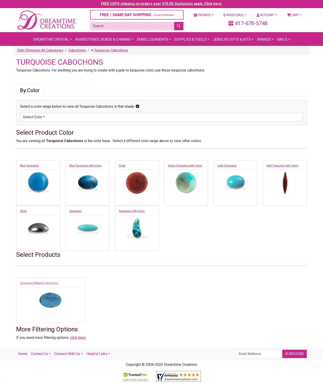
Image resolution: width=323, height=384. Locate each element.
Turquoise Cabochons (109, 50)
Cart (293, 15)
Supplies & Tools (190, 39)
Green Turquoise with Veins (185, 165)
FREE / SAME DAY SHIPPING (137, 14)
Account (266, 15)
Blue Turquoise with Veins (85, 165)
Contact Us (39, 354)
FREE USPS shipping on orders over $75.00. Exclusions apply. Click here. (161, 4)
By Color (30, 90)
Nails (282, 39)
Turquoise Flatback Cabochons (39, 284)
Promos (202, 15)
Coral (122, 165)
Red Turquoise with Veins (282, 165)
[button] (137, 106)
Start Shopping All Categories (40, 50)
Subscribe (294, 354)
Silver (23, 211)
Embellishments (152, 39)
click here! (78, 337)
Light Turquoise (226, 165)
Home (22, 354)
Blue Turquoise (29, 165)
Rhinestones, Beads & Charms (103, 39)
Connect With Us (67, 354)
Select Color (32, 117)
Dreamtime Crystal (51, 39)
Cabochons (77, 50)
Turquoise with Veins (132, 211)
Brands (264, 39)
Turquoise (75, 211)
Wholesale (233, 15)
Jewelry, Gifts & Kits (232, 39)
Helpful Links (96, 354)
